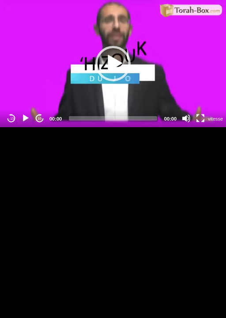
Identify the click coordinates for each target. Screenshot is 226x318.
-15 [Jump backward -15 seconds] (11, 119)
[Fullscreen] (200, 118)
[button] (113, 63)
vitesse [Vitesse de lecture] (215, 118)
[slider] (113, 118)
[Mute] (186, 118)
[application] (113, 63)
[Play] (25, 118)
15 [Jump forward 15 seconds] (40, 119)
